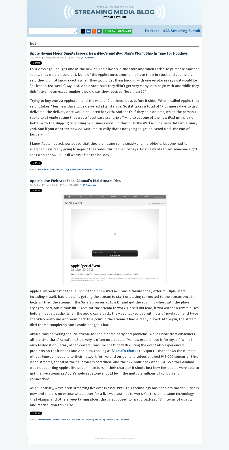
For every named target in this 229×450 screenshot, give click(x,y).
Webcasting (100, 420)
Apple (68, 169)
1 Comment (89, 58)
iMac (74, 169)
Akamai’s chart (124, 351)
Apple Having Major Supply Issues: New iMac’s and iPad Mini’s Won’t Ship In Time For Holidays (109, 53)
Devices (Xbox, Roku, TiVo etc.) (50, 169)
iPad (79, 169)
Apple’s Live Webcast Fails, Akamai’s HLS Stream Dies (75, 181)
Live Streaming (87, 420)
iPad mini (76, 420)
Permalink (86, 169)
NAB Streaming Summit (181, 31)
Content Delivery (44, 420)
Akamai (56, 420)
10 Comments (89, 185)
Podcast (152, 31)
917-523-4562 (119, 31)
